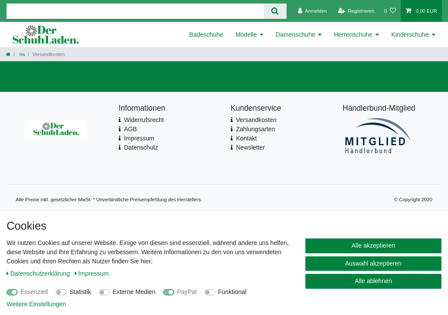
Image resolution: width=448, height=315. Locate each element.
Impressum (139, 138)
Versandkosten (256, 119)
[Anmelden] (312, 11)
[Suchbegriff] (135, 11)
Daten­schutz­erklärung (39, 273)
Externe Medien (133, 291)
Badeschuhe (206, 34)
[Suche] (275, 11)
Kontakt (246, 138)
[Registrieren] (356, 11)
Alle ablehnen (373, 280)
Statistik (80, 291)
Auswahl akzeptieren (373, 263)
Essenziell (34, 291)
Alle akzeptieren (374, 245)
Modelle (246, 34)
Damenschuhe (295, 34)
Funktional (232, 291)
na (21, 54)
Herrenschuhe (353, 34)
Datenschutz (141, 147)
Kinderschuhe (410, 34)
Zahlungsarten (255, 129)
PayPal (186, 291)
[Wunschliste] (390, 11)
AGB (130, 129)
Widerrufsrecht (144, 119)
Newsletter (250, 147)
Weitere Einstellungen (36, 304)
